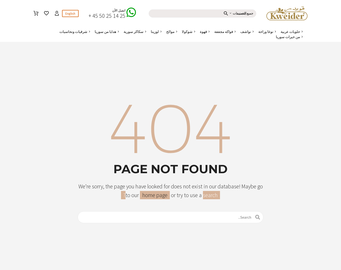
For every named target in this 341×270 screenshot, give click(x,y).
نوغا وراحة (265, 31)
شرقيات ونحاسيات (73, 31)
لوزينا (155, 31)
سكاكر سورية (134, 31)
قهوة (203, 31)
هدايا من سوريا (105, 31)
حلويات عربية (290, 31)
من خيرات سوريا (288, 37)
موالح (170, 31)
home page (154, 195)
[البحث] (170, 217)
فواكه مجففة (223, 31)
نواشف (245, 31)
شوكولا (187, 31)
